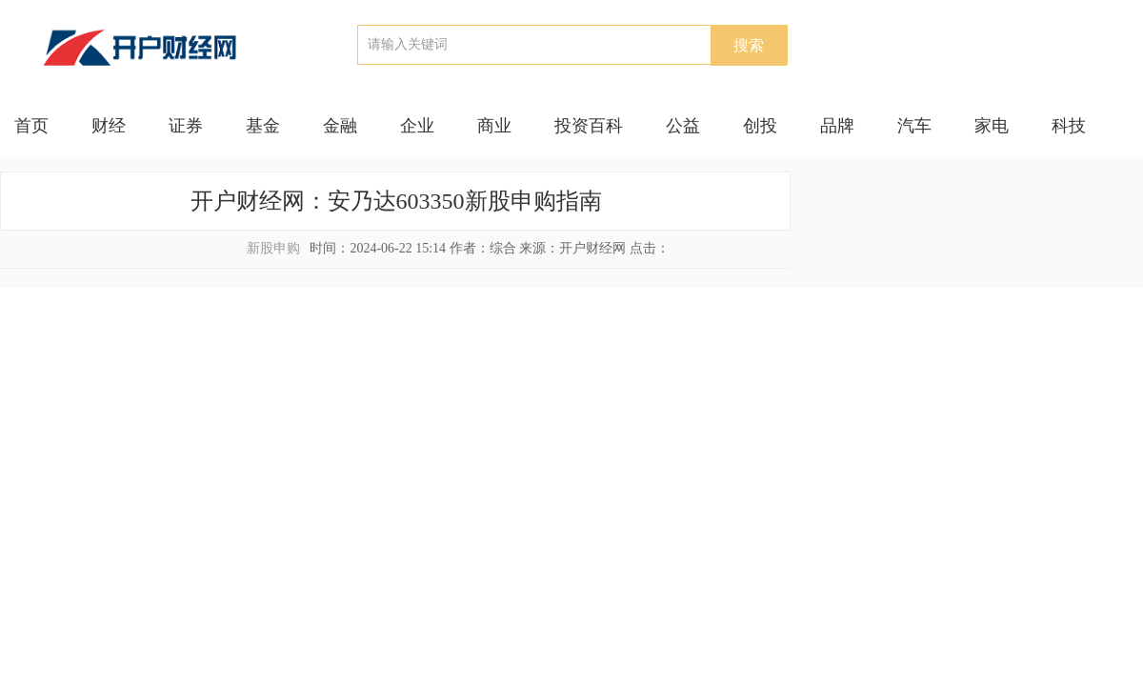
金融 (340, 125)
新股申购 (273, 248)
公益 (683, 125)
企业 (417, 125)
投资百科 (588, 125)
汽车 (914, 125)
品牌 (837, 125)
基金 (263, 125)
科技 (1069, 125)
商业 (494, 125)
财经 (108, 125)
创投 (760, 125)
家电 (991, 125)
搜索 (748, 45)
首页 (31, 125)
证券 (186, 125)
